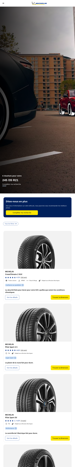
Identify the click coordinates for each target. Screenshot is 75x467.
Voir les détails (12, 297)
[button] (16, 277)
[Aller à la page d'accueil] (39, 3)
